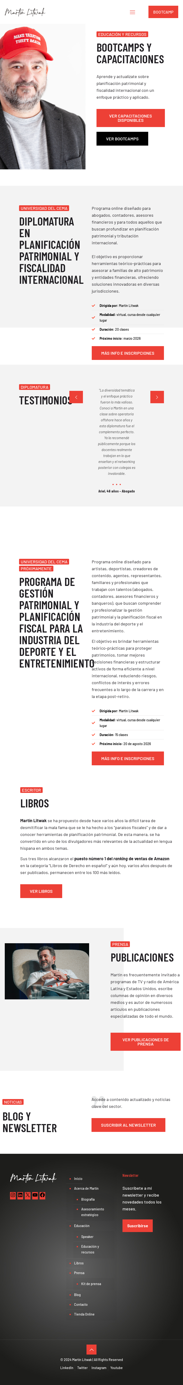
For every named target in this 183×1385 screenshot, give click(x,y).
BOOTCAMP (163, 12)
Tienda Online (84, 1314)
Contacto (81, 1304)
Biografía (88, 1199)
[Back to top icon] (91, 1350)
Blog (77, 1295)
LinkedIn (66, 1368)
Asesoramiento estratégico (92, 1212)
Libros (79, 1263)
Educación (82, 1226)
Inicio (78, 1179)
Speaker (87, 1237)
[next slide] (157, 397)
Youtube (116, 1368)
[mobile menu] (132, 12)
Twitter (82, 1368)
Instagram (99, 1368)
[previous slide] (76, 397)
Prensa (79, 1273)
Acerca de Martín (86, 1188)
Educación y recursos (90, 1249)
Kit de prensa (91, 1284)
